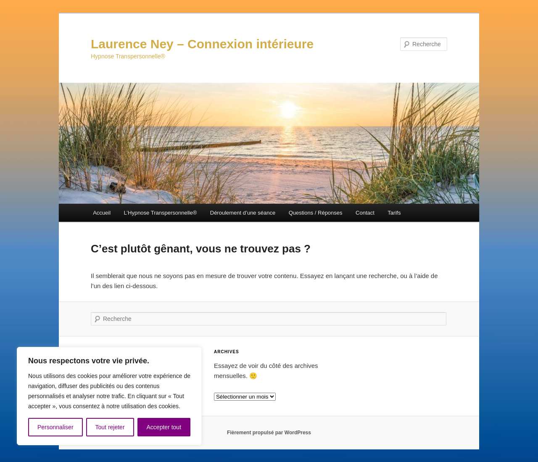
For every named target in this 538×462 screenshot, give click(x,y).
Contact (365, 213)
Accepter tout (164, 427)
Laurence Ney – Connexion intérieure (202, 44)
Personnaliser (55, 427)
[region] (109, 396)
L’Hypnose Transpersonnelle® (160, 213)
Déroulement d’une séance (242, 213)
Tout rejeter (110, 427)
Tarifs (394, 213)
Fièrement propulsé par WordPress (269, 433)
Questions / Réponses (316, 213)
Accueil (102, 213)
